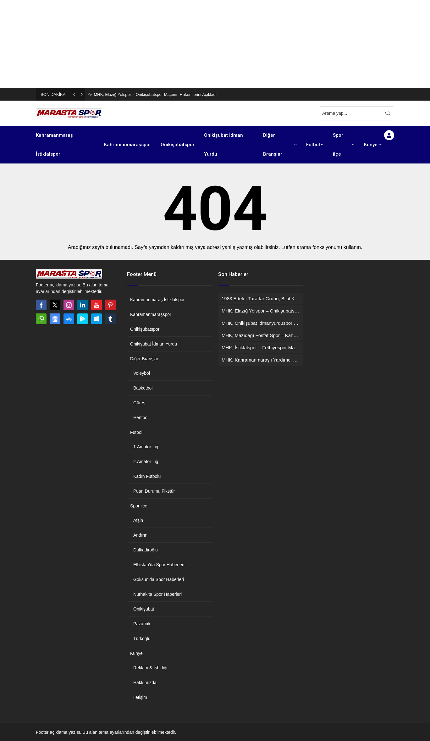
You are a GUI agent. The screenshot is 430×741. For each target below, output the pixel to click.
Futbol (136, 432)
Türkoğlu (141, 638)
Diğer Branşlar (144, 358)
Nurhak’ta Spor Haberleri (157, 594)
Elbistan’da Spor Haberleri (159, 564)
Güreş (139, 402)
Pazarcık (141, 623)
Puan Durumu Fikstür (154, 491)
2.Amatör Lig (145, 461)
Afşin (138, 520)
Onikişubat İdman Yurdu (153, 343)
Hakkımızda (145, 682)
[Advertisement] (188, 44)
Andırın (140, 535)
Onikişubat (143, 608)
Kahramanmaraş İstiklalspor (157, 299)
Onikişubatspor (144, 329)
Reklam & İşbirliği (150, 667)
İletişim (140, 697)
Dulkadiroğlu (145, 549)
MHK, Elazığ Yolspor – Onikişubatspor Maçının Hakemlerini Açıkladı (155, 94)
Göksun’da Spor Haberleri (158, 579)
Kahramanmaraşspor (150, 314)
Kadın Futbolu (147, 476)
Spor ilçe (138, 505)
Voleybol (141, 373)
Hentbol (140, 417)
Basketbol (142, 387)
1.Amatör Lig (145, 446)
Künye (136, 653)
